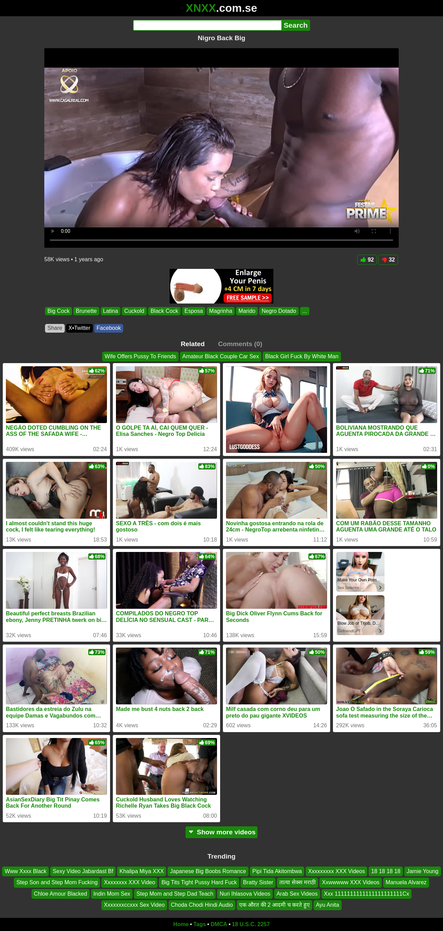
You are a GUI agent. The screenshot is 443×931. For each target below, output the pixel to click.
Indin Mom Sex (111, 894)
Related (193, 344)
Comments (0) (240, 344)
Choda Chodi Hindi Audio (202, 905)
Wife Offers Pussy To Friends (140, 356)
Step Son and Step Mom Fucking (57, 882)
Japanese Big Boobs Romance (208, 871)
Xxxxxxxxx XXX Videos (336, 871)
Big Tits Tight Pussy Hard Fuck (199, 882)
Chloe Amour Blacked (60, 894)
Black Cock (164, 311)
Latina (110, 311)
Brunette (86, 311)
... (304, 311)
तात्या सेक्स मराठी (297, 882)
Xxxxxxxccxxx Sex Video (134, 905)
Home (181, 924)
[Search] (207, 25)
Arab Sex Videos (297, 894)
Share (54, 328)
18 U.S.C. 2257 (251, 924)
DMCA (218, 924)
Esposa (193, 311)
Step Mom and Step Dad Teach (174, 894)
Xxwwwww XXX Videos (350, 882)
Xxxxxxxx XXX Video (129, 882)
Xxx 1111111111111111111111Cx (366, 894)
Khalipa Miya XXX (141, 871)
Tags (199, 924)
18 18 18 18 (385, 871)
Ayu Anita (327, 905)
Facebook (109, 328)
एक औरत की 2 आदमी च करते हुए (274, 905)
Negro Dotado (279, 311)
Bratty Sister (258, 882)
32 (388, 260)
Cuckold (134, 311)
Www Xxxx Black (25, 871)
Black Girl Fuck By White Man (301, 356)
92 (367, 260)
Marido (246, 311)
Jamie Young (423, 871)
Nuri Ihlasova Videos (244, 894)
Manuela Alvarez (406, 882)
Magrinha (220, 311)
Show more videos (222, 832)
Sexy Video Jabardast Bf (83, 871)
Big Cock (58, 311)
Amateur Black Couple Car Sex (220, 356)
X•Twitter (79, 328)
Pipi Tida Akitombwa (277, 871)
